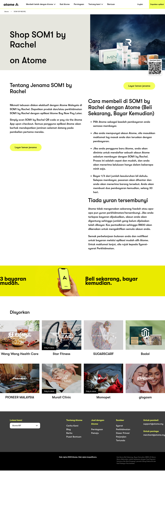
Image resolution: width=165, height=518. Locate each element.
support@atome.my (153, 424)
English (140, 4)
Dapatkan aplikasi (157, 4)
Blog (68, 429)
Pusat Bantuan (73, 437)
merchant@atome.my (154, 435)
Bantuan (111, 4)
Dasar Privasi (122, 433)
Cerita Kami (72, 425)
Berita (69, 433)
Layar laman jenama (26, 147)
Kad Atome (65, 4)
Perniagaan (79, 4)
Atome (6, 11)
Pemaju (95, 433)
